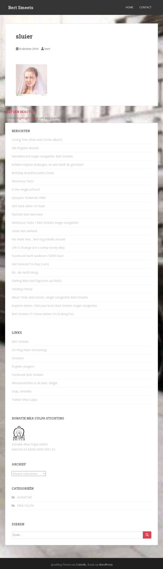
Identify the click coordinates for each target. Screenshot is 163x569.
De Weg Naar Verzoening (29, 350)
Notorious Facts (23, 181)
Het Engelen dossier (25, 148)
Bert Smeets (20, 7)
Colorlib (81, 564)
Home (129, 7)
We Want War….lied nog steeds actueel (38, 239)
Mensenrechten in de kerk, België (34, 383)
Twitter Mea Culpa (24, 400)
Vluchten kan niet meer (27, 214)
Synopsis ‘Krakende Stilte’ (29, 198)
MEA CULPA (25, 505)
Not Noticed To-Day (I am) (30, 264)
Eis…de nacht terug (25, 272)
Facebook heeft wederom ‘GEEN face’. (38, 256)
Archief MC (24, 497)
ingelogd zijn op (27, 118)
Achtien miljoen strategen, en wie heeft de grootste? (48, 165)
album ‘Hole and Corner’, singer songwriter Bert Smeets (50, 297)
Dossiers (18, 358)
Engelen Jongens (23, 366)
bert (47, 49)
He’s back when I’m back (28, 206)
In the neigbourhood (26, 189)
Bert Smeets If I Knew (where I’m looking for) (43, 314)
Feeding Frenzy (22, 289)
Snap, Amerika (21, 391)
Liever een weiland (24, 231)
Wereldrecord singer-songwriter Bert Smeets (42, 156)
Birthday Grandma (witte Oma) (33, 173)
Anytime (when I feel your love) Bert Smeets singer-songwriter (54, 306)
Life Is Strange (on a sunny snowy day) (38, 247)
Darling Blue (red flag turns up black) (37, 281)
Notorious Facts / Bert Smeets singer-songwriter (45, 223)
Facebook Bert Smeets (27, 375)
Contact (145, 7)
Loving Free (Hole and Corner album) (37, 140)
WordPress (105, 564)
